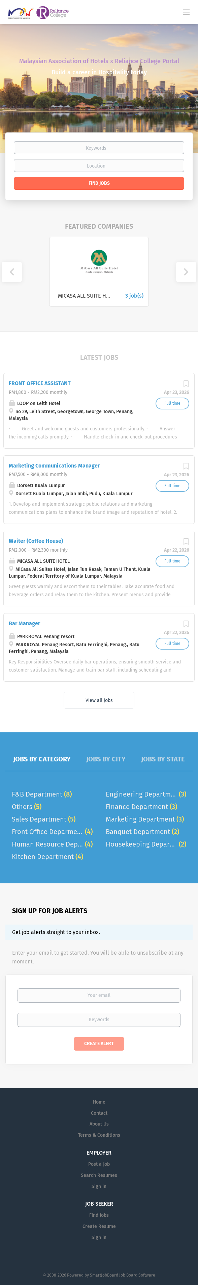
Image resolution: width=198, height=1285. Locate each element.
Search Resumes (99, 1175)
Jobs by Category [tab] (42, 759)
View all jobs (99, 700)
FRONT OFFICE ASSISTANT (40, 383)
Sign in (99, 1186)
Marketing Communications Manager (54, 465)
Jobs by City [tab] (106, 759)
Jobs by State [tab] (163, 759)
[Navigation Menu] (186, 12)
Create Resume (99, 1226)
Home (99, 1102)
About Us (99, 1124)
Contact (99, 1113)
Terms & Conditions (99, 1135)
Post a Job (99, 1164)
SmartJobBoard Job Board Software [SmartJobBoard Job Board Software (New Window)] (122, 1275)
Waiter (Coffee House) (36, 541)
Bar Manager (24, 623)
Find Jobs (99, 183)
